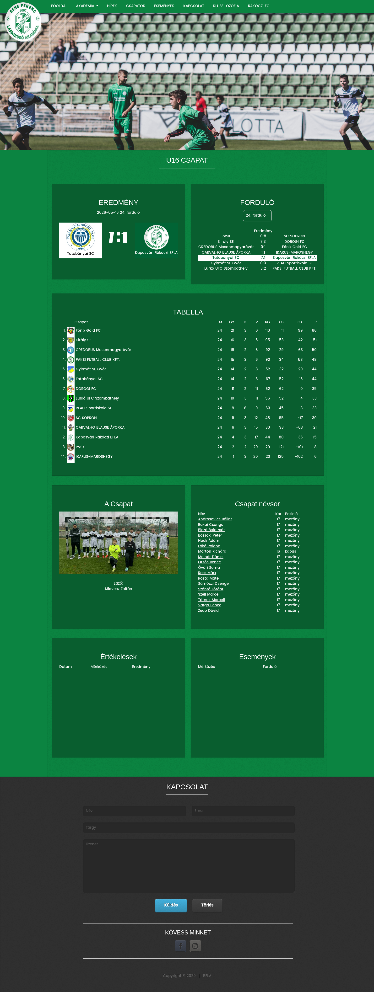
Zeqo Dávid (208, 611)
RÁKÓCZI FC (259, 6)
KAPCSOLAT (193, 6)
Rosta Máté (208, 578)
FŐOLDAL (59, 6)
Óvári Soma (209, 568)
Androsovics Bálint (215, 519)
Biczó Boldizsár (211, 530)
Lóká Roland (209, 546)
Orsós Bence (209, 562)
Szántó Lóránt (210, 589)
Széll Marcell (209, 594)
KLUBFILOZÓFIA (226, 6)
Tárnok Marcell (211, 600)
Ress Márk (207, 573)
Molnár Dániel (210, 557)
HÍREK (112, 6)
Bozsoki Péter (210, 536)
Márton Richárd (212, 552)
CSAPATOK (135, 6)
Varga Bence (209, 605)
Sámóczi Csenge (213, 584)
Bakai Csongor (211, 525)
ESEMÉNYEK (164, 6)
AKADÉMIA (85, 6)
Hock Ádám (208, 541)
